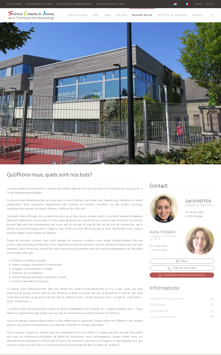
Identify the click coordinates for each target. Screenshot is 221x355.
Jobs (107, 15)
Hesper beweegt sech (110, 4)
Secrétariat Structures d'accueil (181, 275)
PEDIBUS (197, 15)
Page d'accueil (78, 15)
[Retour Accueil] (31, 15)
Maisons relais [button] (142, 15)
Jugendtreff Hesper (39, 4)
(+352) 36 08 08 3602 (181, 268)
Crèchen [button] (121, 15)
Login (198, 4)
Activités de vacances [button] (172, 15)
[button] (212, 15)
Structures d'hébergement (74, 4)
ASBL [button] (96, 15)
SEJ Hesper (14, 4)
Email (182, 261)
